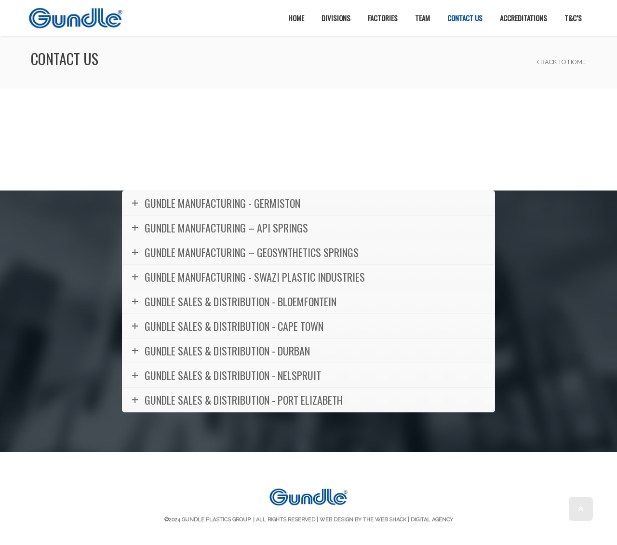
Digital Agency (432, 520)
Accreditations (523, 18)
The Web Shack (384, 520)
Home (296, 18)
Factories (383, 18)
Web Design (336, 520)
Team (422, 18)
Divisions (336, 18)
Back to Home (561, 62)
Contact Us (465, 18)
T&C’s (573, 18)
